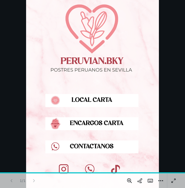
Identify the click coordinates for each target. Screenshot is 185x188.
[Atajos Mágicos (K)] (150, 181)
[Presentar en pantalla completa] (173, 181)
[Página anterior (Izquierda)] (11, 181)
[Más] (161, 181)
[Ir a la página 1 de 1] (23, 181)
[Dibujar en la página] (140, 181)
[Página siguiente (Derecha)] (34, 181)
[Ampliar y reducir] (129, 181)
